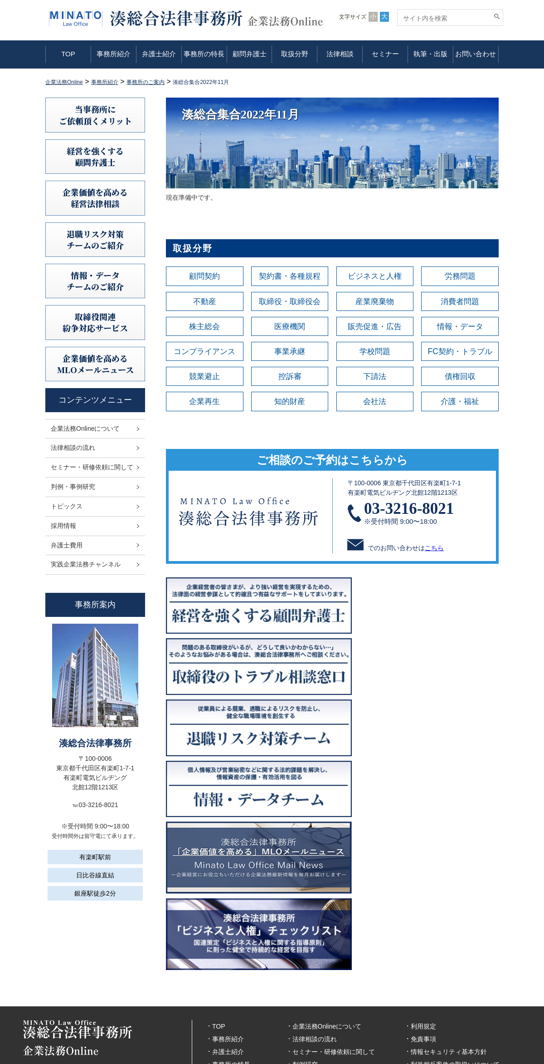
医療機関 (289, 326)
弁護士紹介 (159, 54)
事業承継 (289, 352)
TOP (68, 54)
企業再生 (204, 403)
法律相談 (340, 54)
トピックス (67, 506)
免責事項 (423, 942)
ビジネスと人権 (374, 276)
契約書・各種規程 (289, 276)
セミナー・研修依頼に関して (92, 467)
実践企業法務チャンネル (86, 564)
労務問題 (460, 276)
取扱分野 (294, 54)
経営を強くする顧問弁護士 (95, 156)
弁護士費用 (67, 545)
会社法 (375, 403)
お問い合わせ (475, 54)
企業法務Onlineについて (85, 428)
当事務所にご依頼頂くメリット (95, 114)
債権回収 (460, 377)
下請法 (375, 377)
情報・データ (460, 326)
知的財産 (289, 403)
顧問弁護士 (250, 54)
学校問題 (375, 352)
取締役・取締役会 (289, 301)
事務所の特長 (204, 54)
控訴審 (289, 377)
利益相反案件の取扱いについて (455, 967)
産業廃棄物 (375, 301)
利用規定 (423, 929)
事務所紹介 (114, 54)
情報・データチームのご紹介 (95, 280)
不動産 (204, 301)
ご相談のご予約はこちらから (332, 461)
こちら (434, 550)
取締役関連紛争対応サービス (95, 322)
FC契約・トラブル (460, 352)
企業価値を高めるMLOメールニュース (95, 363)
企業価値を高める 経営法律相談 (95, 197)
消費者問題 (460, 301)
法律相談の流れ (73, 447)
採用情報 (63, 525)
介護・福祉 (460, 403)
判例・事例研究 (73, 486)
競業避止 (204, 377)
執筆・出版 (430, 54)
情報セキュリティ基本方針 (449, 955)
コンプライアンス (204, 352)
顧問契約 (204, 276)
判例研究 (305, 967)
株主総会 (204, 326)
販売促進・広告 (374, 326)
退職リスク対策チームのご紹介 (95, 239)
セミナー (385, 54)
